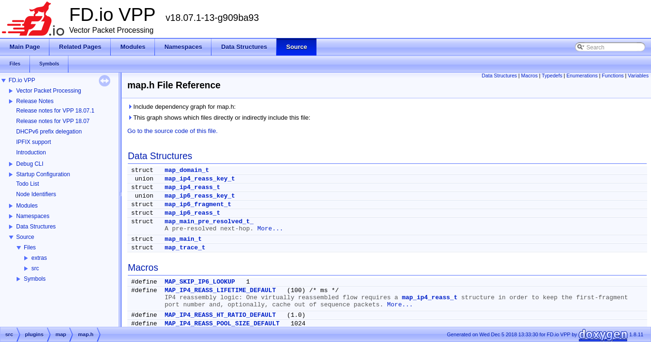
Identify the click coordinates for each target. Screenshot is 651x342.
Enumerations (582, 75)
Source (25, 237)
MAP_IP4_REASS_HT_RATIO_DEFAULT (220, 315)
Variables (638, 75)
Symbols (35, 279)
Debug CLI (29, 164)
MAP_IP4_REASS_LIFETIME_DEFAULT (220, 290)
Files (30, 247)
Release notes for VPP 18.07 (53, 121)
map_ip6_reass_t (192, 213)
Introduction (31, 152)
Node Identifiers (36, 194)
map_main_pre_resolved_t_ (208, 221)
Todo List (27, 183)
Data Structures (36, 226)
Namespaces (32, 216)
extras (39, 258)
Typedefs (552, 75)
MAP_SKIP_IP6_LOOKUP (199, 281)
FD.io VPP (22, 80)
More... (270, 228)
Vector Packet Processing (48, 90)
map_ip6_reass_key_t (199, 196)
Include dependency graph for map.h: (181, 106)
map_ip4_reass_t (192, 187)
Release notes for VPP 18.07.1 (55, 110)
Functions (612, 75)
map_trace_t (184, 247)
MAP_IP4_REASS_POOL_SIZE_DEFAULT (221, 323)
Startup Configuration (43, 174)
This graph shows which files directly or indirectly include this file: (218, 117)
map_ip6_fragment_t (197, 204)
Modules (27, 205)
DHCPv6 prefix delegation (49, 131)
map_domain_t (186, 170)
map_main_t (182, 239)
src (35, 268)
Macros (529, 75)
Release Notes (35, 101)
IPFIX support (33, 142)
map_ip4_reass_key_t (199, 178)
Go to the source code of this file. (172, 130)
